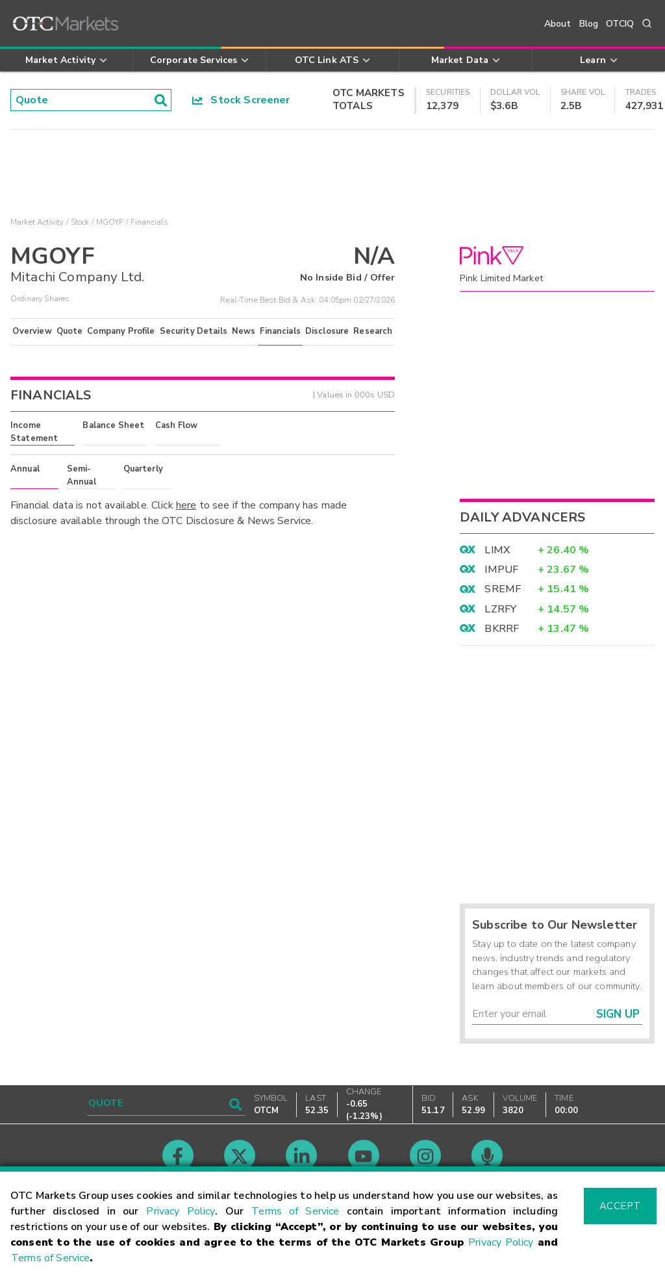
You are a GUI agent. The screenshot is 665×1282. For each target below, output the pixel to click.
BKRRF (501, 629)
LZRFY (500, 609)
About (557, 24)
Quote (69, 331)
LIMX (497, 550)
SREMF (502, 589)
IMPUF (501, 569)
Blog (589, 24)
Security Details (193, 331)
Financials (280, 331)
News (244, 331)
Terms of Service (295, 1211)
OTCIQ (620, 24)
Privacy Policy (180, 1211)
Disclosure (327, 331)
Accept (620, 1206)
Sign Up (618, 1014)
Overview (31, 331)
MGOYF (110, 222)
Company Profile (121, 331)
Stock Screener (241, 100)
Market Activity (37, 222)
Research (372, 331)
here (186, 505)
